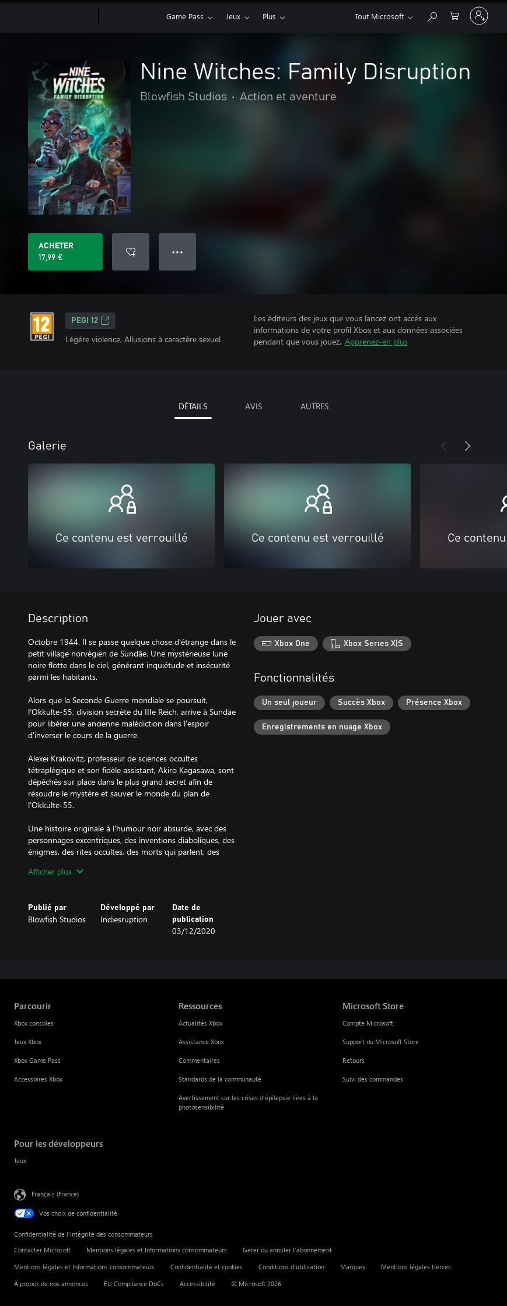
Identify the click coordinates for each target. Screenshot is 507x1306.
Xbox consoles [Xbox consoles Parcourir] (34, 1023)
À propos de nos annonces (51, 1283)
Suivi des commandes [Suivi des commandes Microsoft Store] (372, 1079)
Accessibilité (197, 1283)
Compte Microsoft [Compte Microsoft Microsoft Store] (367, 1023)
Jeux (233, 16)
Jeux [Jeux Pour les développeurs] (20, 1160)
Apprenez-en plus (376, 341)
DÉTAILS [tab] (193, 406)
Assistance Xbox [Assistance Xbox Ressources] (201, 1041)
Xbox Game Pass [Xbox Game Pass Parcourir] (37, 1060)
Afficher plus (55, 871)
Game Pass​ (185, 16)
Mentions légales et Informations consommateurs (156, 1250)
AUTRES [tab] (314, 406)
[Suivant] (467, 446)
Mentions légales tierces (416, 1266)
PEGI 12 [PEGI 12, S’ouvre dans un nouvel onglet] (90, 320)
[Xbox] (131, 16)
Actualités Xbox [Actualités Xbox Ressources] (200, 1023)
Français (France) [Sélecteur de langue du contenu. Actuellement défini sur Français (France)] (55, 1194)
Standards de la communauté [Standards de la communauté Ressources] (220, 1079)
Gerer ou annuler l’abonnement (287, 1250)
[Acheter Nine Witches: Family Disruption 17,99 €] (65, 252)
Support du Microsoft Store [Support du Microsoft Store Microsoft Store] (380, 1041)
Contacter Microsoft (42, 1250)
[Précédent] (444, 446)
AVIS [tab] (253, 406)
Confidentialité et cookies (206, 1266)
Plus (269, 16)
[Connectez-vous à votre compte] (479, 16)
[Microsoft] (54, 16)
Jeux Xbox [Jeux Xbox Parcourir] (27, 1041)
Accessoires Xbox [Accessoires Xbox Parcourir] (38, 1079)
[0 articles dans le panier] (454, 15)
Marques (352, 1266)
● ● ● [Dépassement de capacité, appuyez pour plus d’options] (177, 251)
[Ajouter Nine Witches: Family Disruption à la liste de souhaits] (130, 252)
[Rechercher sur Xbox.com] (431, 15)
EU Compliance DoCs (134, 1283)
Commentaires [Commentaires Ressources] (199, 1060)
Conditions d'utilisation (291, 1266)
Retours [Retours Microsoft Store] (353, 1060)
